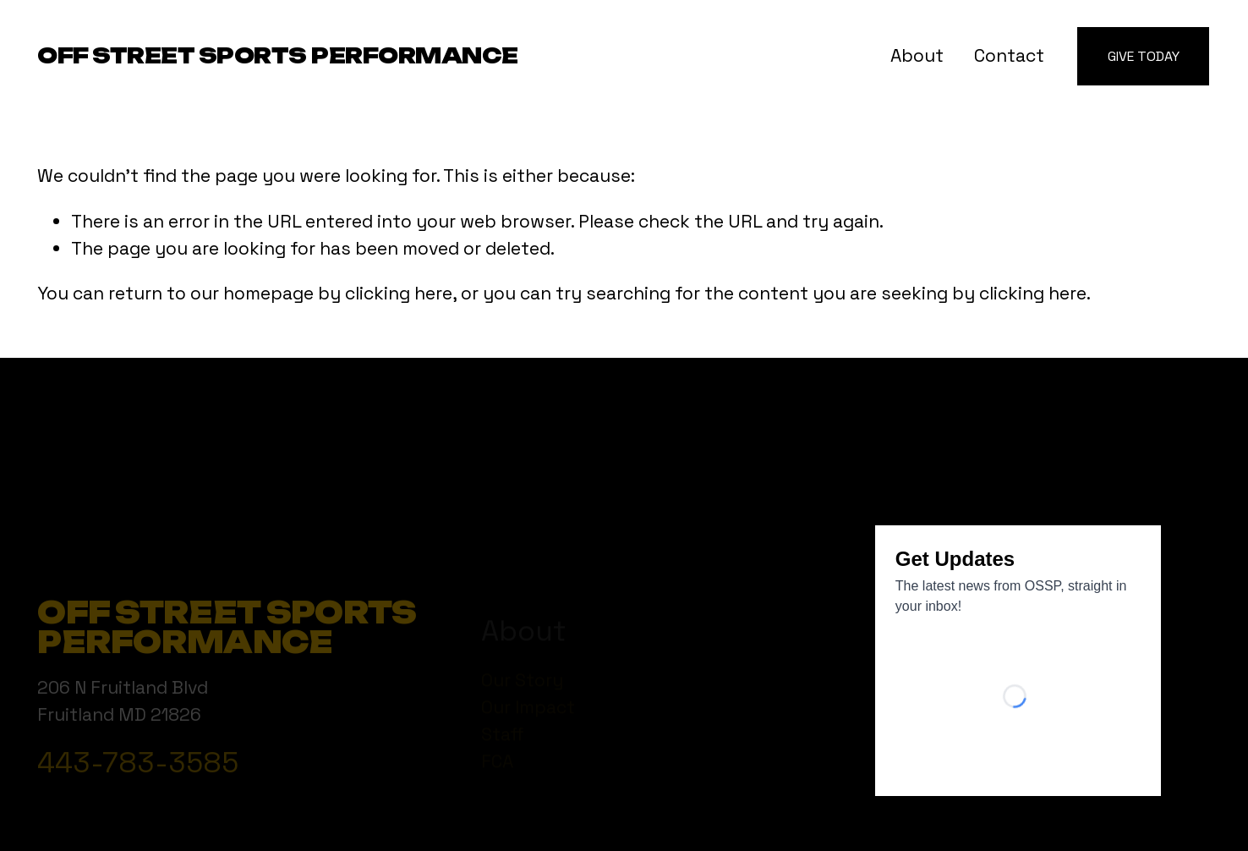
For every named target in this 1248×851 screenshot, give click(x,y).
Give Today (1144, 56)
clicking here (398, 293)
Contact (1009, 55)
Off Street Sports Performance (277, 55)
